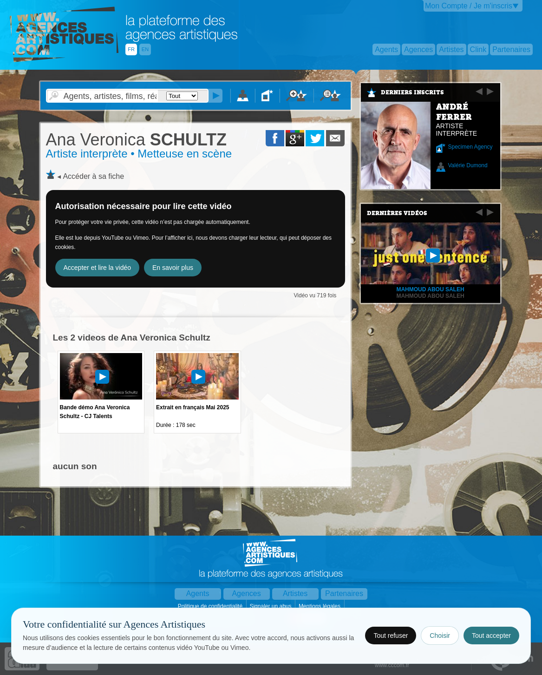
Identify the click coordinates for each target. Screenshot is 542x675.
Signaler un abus (271, 606)
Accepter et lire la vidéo (97, 267)
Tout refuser (390, 635)
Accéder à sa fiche (93, 176)
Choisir (440, 635)
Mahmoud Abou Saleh (430, 296)
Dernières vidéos (397, 213)
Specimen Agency (470, 147)
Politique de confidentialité (211, 606)
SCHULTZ (136, 139)
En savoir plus (172, 267)
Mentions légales (320, 606)
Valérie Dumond (468, 165)
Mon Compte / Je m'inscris (468, 6)
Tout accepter (491, 635)
